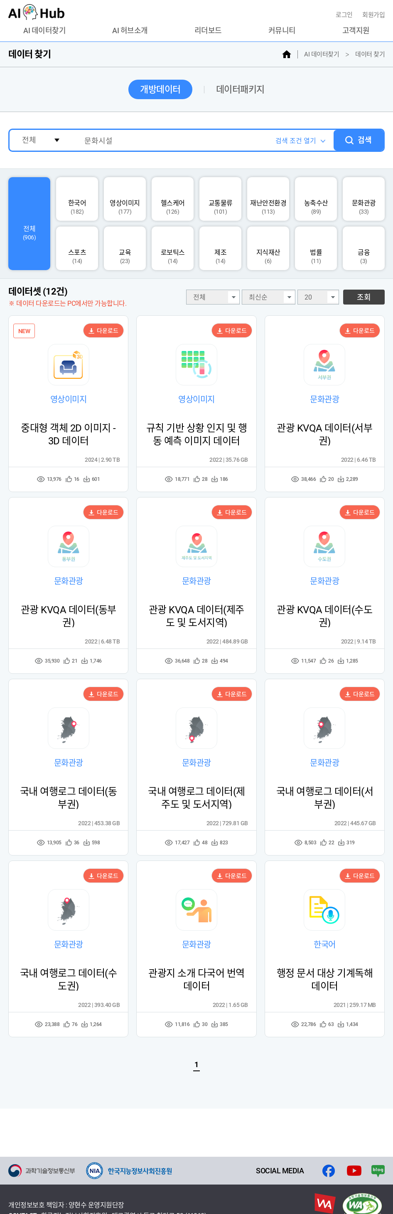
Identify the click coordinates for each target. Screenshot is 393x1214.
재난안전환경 (268, 199)
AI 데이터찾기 (44, 30)
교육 (124, 248)
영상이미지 (125, 199)
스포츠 (77, 248)
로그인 (345, 15)
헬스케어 (173, 199)
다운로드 (103, 330)
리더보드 (208, 30)
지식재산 (268, 248)
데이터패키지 (240, 89)
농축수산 (316, 199)
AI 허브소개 (130, 30)
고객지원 (356, 30)
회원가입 (373, 15)
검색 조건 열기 (295, 141)
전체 (29, 224)
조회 (364, 297)
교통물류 (221, 199)
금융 (363, 248)
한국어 (77, 199)
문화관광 (364, 199)
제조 (220, 248)
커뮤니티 (282, 30)
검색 (365, 140)
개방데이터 (160, 89)
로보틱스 (173, 248)
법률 (316, 248)
